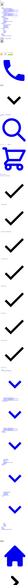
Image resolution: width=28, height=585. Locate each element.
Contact (3, 528)
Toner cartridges (6, 18)
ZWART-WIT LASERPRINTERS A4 (9, 9)
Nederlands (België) (7, 38)
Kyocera (5, 524)
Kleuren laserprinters (5, 12)
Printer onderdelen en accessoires (8, 21)
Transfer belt (5, 20)
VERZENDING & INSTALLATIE (7, 35)
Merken (3, 28)
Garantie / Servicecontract (7, 24)
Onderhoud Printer (6, 25)
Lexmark (5, 31)
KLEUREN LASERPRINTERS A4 (8, 13)
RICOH (5, 32)
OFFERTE (3, 16)
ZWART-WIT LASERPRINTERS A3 (9, 10)
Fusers (4, 19)
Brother (5, 30)
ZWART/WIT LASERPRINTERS (6, 8)
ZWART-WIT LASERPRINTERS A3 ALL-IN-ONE (11, 11)
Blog (2, 33)
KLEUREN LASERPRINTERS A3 (8, 429)
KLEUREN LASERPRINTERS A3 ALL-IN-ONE (11, 15)
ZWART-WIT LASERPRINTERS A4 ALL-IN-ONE (11, 398)
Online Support (6, 26)
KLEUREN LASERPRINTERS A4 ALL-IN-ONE (11, 14)
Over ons (3, 34)
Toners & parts (4, 17)
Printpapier (5, 463)
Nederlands (2, 38)
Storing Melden (6, 494)
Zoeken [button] (9, 144)
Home (2, 7)
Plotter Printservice (6, 27)
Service (3, 23)
